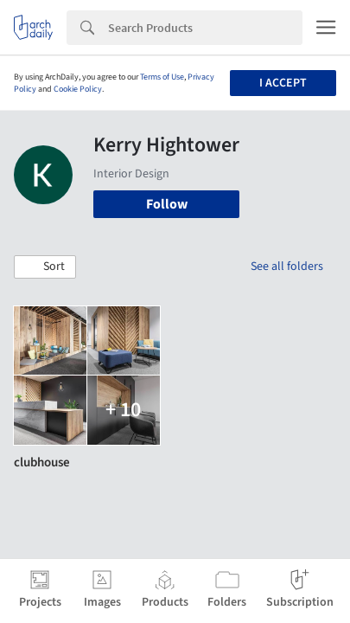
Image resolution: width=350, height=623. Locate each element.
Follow (167, 204)
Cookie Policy (78, 89)
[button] (45, 267)
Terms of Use (162, 77)
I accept (283, 83)
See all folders (287, 266)
